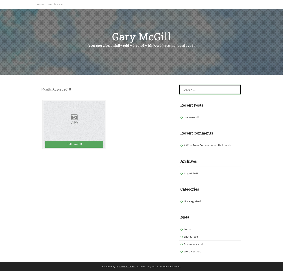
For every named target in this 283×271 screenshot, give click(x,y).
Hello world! (192, 117)
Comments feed (193, 244)
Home (40, 4)
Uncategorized (192, 201)
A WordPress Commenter (199, 145)
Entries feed (191, 236)
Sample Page (55, 4)
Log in (187, 229)
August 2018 (191, 173)
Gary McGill (141, 36)
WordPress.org (192, 251)
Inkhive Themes (127, 266)
